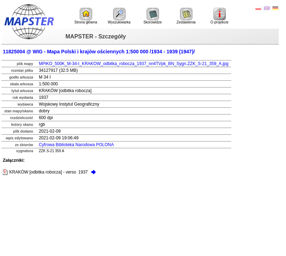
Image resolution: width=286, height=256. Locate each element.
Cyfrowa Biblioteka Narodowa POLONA (76, 144)
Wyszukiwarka (119, 16)
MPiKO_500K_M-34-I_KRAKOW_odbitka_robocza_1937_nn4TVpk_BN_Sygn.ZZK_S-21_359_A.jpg (133, 63)
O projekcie (220, 16)
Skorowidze (152, 16)
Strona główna (85, 16)
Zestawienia (185, 16)
